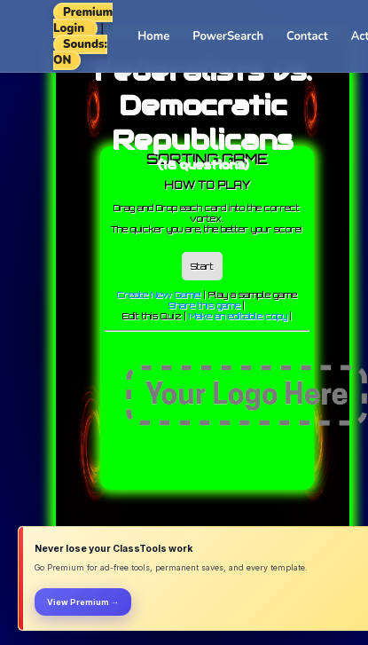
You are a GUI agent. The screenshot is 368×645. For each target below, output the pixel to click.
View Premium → (83, 602)
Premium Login (83, 20)
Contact (307, 36)
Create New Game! (159, 294)
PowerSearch (227, 36)
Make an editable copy (238, 316)
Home (153, 36)
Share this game (204, 305)
